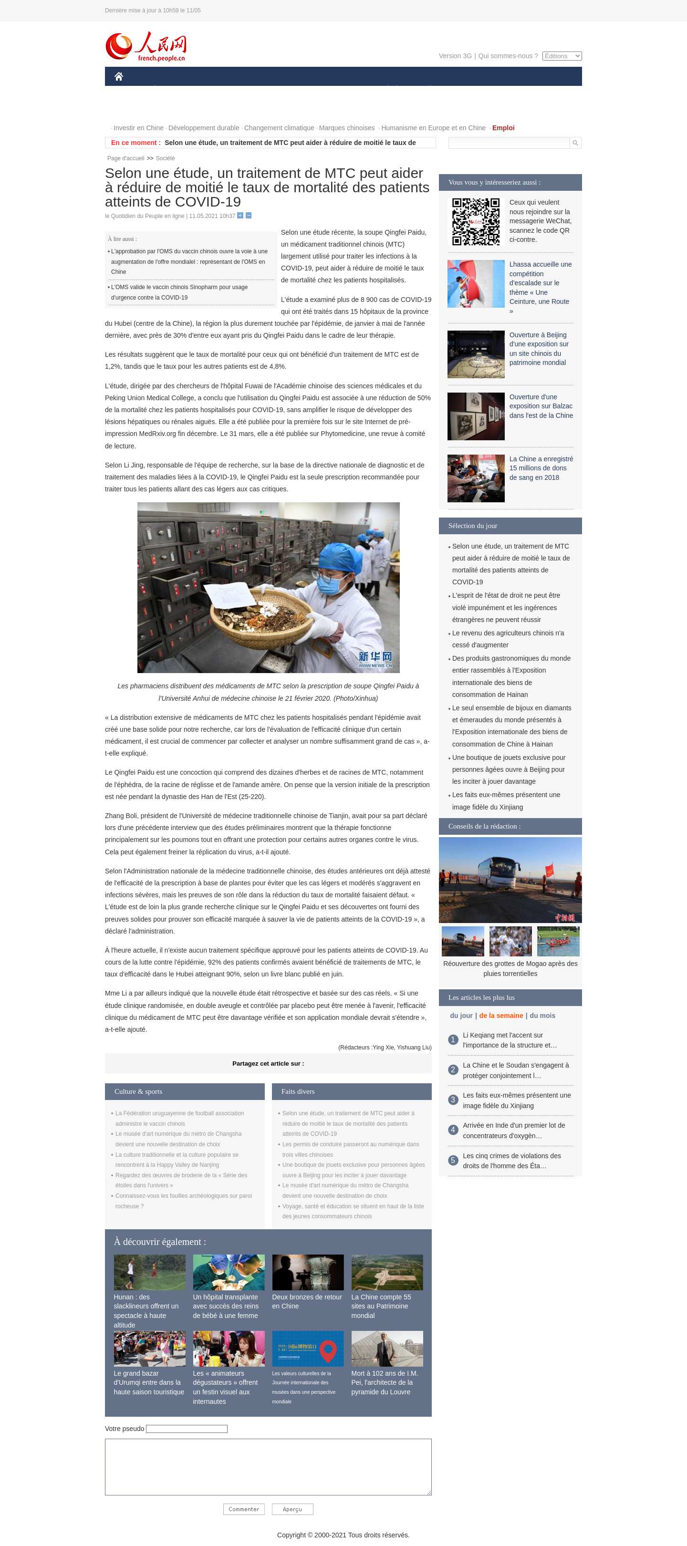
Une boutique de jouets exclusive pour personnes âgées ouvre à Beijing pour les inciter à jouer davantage (508, 769)
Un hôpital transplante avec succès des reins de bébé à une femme (226, 1306)
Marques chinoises (347, 128)
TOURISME (504, 90)
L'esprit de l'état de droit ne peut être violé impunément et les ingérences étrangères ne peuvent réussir (506, 607)
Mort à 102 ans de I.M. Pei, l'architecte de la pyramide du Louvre (385, 1383)
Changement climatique (279, 128)
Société (165, 158)
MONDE (216, 90)
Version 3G (455, 56)
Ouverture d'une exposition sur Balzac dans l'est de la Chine (541, 406)
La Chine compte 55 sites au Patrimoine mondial (381, 1306)
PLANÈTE (425, 90)
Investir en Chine (139, 128)
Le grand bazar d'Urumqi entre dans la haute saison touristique (149, 1383)
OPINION (549, 90)
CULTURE (340, 90)
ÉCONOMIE (172, 90)
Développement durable (203, 128)
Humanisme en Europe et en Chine (433, 128)
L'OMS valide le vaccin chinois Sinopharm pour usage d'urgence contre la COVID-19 (179, 292)
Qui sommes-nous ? (508, 56)
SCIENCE (298, 90)
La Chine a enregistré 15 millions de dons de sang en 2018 (541, 468)
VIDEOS (172, 109)
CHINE (131, 90)
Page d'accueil (126, 158)
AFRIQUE (255, 90)
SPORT (463, 90)
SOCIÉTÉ (383, 90)
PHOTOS (134, 109)
